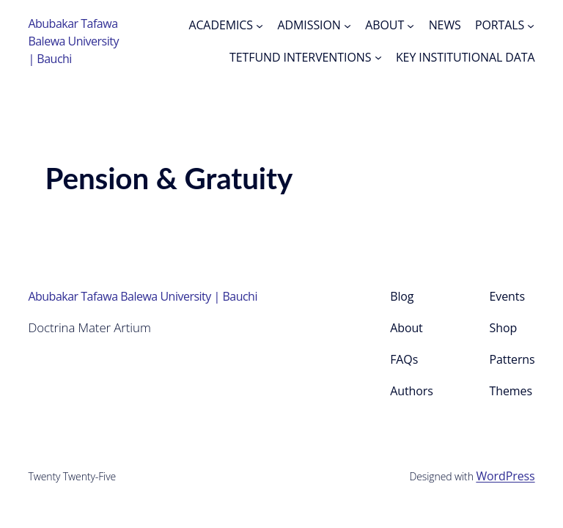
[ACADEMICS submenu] (259, 25)
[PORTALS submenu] (530, 25)
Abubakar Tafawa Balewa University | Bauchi (73, 41)
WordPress (505, 476)
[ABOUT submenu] (410, 25)
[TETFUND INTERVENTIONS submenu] (378, 57)
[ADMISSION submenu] (347, 25)
